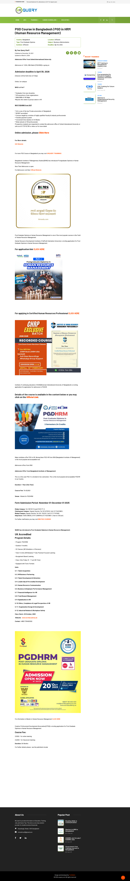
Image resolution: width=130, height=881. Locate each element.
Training (100, 72)
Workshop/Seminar (102, 60)
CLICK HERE (39, 249)
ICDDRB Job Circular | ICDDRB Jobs (73, 839)
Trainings (35, 20)
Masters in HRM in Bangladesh (71, 830)
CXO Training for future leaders (106, 87)
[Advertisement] (82, 10)
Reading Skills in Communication (71, 821)
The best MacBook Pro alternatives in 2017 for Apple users (42, 2)
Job (25, 20)
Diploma (100, 95)
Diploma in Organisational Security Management (106, 99)
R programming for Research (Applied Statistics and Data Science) (104, 76)
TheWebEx (72, 875)
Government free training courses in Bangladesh (72, 848)
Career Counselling (50, 20)
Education (65, 20)
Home (17, 20)
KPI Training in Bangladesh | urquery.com (103, 64)
